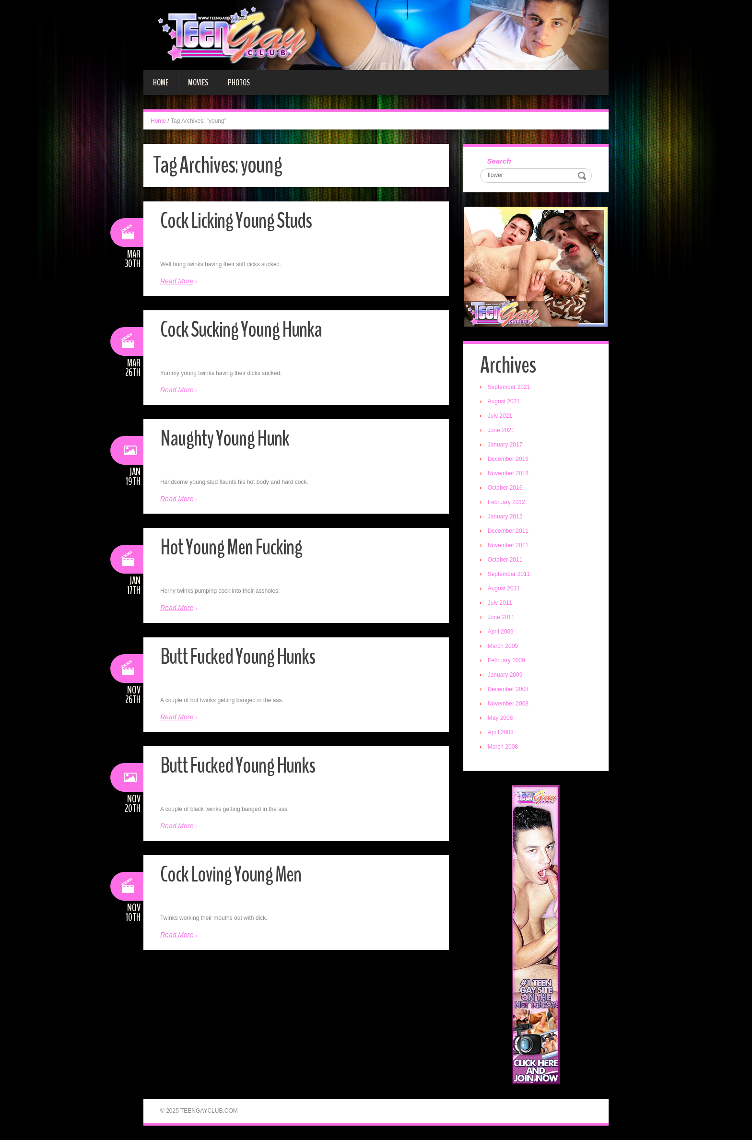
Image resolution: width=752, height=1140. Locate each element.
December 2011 (508, 531)
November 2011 (508, 545)
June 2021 (501, 430)
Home (160, 82)
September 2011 (509, 574)
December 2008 (508, 689)
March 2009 (503, 646)
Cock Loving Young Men (230, 874)
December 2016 (508, 459)
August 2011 (504, 588)
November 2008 (508, 703)
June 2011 (501, 617)
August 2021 (504, 401)
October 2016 (505, 487)
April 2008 (501, 732)
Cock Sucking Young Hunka (241, 329)
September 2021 (509, 387)
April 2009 (501, 631)
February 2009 (506, 660)
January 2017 (505, 444)
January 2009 (505, 674)
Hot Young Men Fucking (231, 547)
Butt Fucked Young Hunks (237, 656)
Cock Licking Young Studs (236, 220)
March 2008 (503, 746)
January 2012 (505, 516)
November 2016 (508, 473)
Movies (198, 82)
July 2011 (500, 602)
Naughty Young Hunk (224, 438)
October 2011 (505, 559)
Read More (176, 281)
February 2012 (506, 502)
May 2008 (500, 718)
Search (499, 161)
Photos (239, 82)
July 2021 (500, 415)
